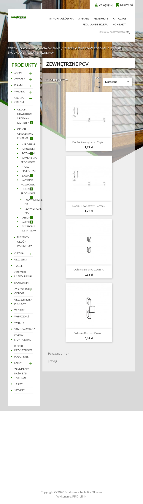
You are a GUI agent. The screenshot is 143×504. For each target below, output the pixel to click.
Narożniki (28, 144)
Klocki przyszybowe (23, 348)
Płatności (48, 457)
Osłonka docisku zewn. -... (89, 269)
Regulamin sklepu (95, 24)
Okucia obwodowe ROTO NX (25, 134)
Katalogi (119, 18)
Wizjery (19, 310)
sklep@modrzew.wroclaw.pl (126, 475)
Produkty (100, 18)
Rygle (25, 166)
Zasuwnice (29, 148)
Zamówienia (83, 446)
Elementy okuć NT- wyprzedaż (24, 242)
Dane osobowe (85, 441)
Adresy (79, 469)
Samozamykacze (23, 329)
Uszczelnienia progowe (23, 301)
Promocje (15, 441)
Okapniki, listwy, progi (23, 274)
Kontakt (119, 24)
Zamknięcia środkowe (29, 160)
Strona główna (61, 18)
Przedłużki (29, 171)
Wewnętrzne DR (33, 202)
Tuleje (18, 265)
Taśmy (18, 384)
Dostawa (47, 441)
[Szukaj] (114, 32)
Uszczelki (20, 259)
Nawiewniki (21, 282)
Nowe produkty (19, 446)
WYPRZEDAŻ (21, 316)
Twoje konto (86, 436)
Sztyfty (19, 390)
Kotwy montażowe (22, 337)
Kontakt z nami (52, 462)
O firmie (83, 18)
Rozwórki (28, 153)
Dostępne (118, 82)
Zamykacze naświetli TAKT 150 (21, 373)
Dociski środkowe (28, 191)
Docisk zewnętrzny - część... (88, 142)
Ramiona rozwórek (28, 182)
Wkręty (19, 322)
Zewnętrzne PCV (33, 211)
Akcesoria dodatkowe (29, 228)
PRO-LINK (79, 496)
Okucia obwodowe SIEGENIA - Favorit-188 (25, 116)
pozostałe (21, 356)
